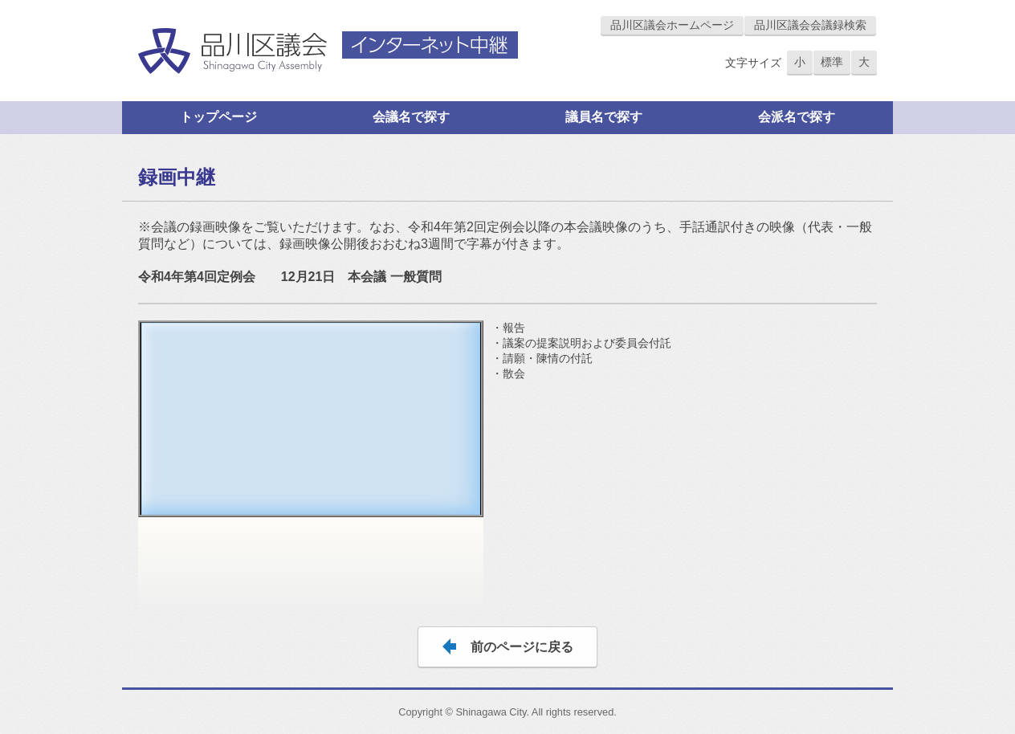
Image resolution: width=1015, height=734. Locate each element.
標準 (832, 61)
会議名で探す (411, 117)
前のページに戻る (522, 647)
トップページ (218, 117)
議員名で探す (603, 117)
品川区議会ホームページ (672, 24)
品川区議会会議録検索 (810, 24)
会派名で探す (796, 117)
